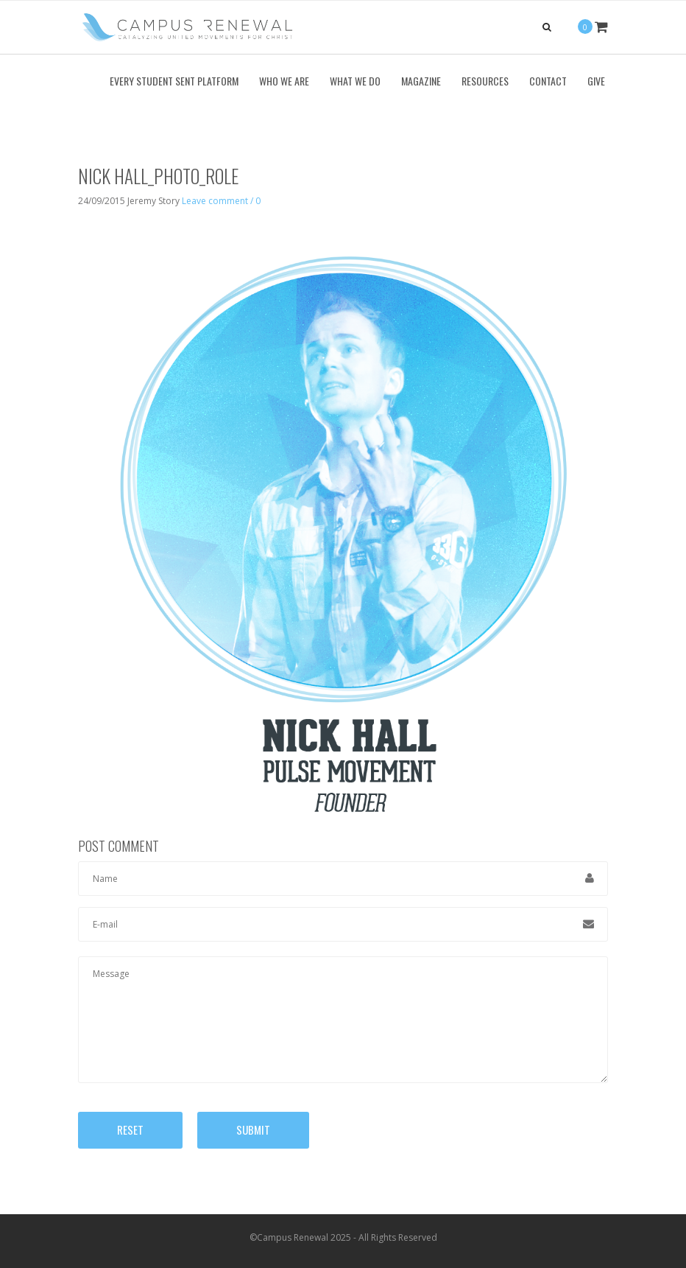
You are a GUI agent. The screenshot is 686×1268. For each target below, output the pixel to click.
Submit (253, 1129)
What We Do (355, 80)
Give (596, 80)
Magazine (421, 80)
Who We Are (284, 80)
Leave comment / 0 (221, 201)
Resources (485, 80)
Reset (130, 1129)
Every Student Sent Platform (174, 80)
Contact (548, 80)
